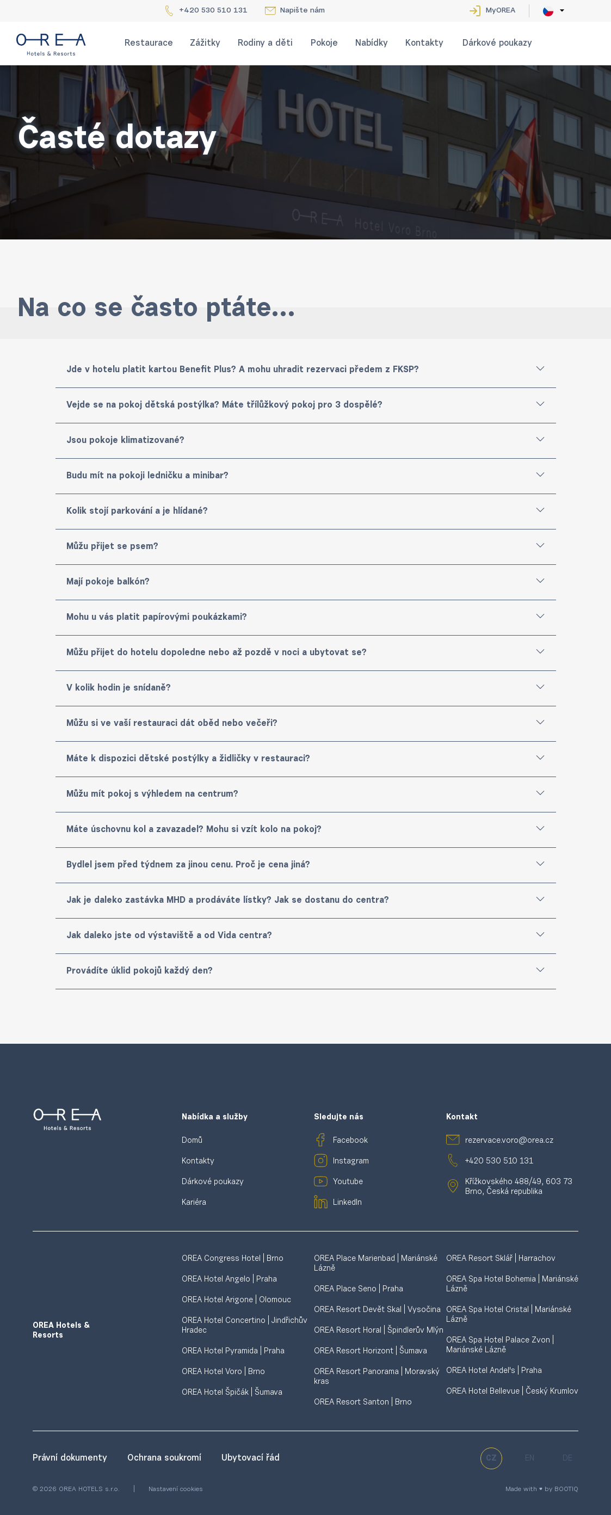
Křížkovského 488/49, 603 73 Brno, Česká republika (518, 1187)
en (529, 1459)
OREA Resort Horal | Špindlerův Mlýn (378, 1331)
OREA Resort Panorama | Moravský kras (377, 1377)
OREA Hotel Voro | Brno (223, 1372)
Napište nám (302, 11)
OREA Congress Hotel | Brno (232, 1259)
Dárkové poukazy (497, 43)
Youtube (348, 1182)
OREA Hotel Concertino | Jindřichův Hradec (244, 1326)
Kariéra (194, 1203)
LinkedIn (347, 1203)
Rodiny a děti (265, 43)
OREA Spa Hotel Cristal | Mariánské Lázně (508, 1315)
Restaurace (149, 43)
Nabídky (371, 43)
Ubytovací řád (250, 1458)
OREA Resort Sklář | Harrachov (501, 1259)
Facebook (350, 1141)
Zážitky (205, 43)
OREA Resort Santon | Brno (363, 1403)
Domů (192, 1141)
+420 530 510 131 (213, 11)
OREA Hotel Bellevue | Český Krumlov (512, 1392)
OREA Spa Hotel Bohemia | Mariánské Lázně (512, 1285)
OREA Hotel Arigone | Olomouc (236, 1300)
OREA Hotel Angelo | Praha (229, 1280)
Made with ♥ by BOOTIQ (541, 1489)
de (567, 1459)
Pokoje (324, 43)
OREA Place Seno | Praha (358, 1289)
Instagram (351, 1161)
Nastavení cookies (176, 1489)
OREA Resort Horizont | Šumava (370, 1351)
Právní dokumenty (71, 1458)
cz (491, 1459)
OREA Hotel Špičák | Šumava (232, 1393)
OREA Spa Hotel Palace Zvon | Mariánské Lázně (500, 1345)
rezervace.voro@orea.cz (509, 1141)
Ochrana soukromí (165, 1458)
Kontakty (424, 43)
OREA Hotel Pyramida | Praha (233, 1351)
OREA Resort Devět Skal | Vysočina (377, 1310)
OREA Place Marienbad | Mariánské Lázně (375, 1264)
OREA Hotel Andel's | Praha (494, 1371)
